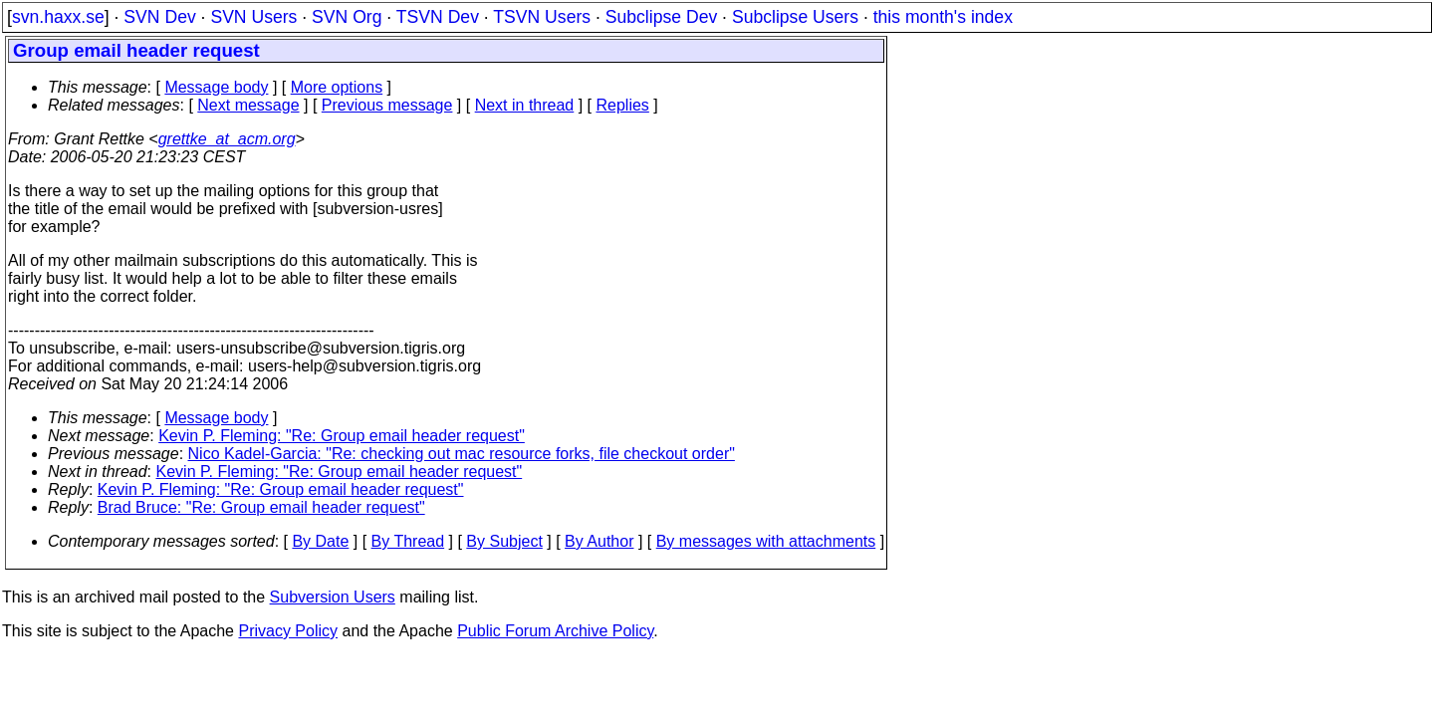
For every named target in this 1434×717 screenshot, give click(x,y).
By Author (599, 541)
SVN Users (253, 17)
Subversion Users (332, 597)
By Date (320, 541)
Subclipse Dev (661, 17)
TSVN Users (542, 17)
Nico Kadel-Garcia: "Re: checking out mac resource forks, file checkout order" (461, 453)
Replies (623, 105)
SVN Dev (159, 17)
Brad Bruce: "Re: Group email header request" (261, 507)
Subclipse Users (795, 17)
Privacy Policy (288, 630)
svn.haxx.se (58, 17)
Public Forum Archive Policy (555, 630)
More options (337, 87)
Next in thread (525, 105)
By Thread (408, 541)
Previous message (387, 105)
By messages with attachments (766, 541)
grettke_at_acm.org (227, 138)
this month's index (943, 17)
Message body (216, 87)
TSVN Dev (437, 17)
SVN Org (346, 17)
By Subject (504, 541)
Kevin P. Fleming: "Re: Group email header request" (341, 435)
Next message (248, 105)
